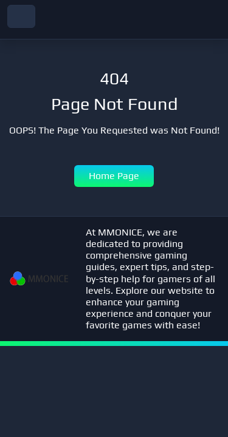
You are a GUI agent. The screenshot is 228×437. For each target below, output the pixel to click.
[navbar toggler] (21, 16)
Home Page (114, 175)
